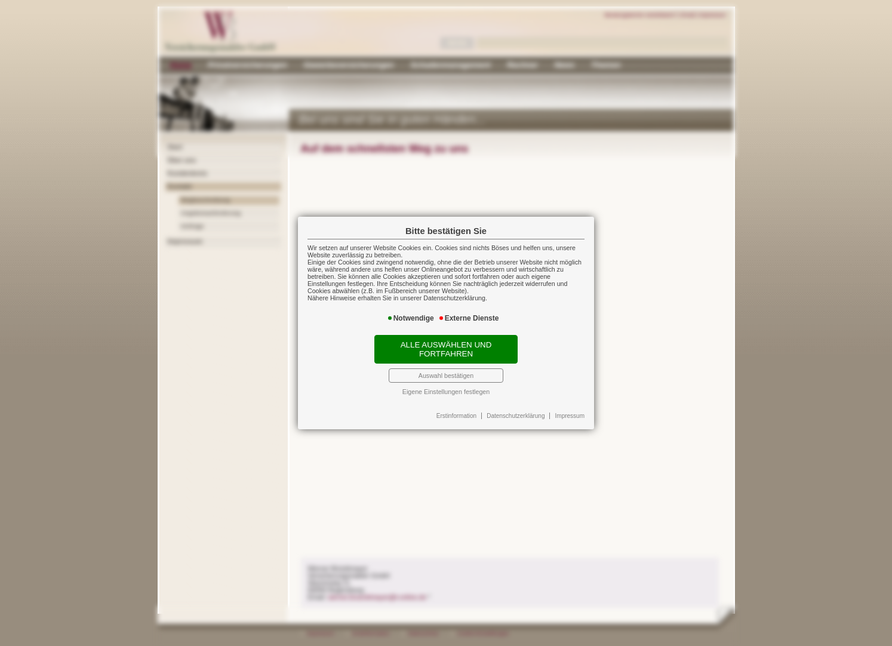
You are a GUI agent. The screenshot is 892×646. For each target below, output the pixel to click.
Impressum (570, 416)
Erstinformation (456, 416)
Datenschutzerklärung (516, 416)
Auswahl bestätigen (446, 375)
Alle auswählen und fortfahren (446, 349)
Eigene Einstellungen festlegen (446, 391)
